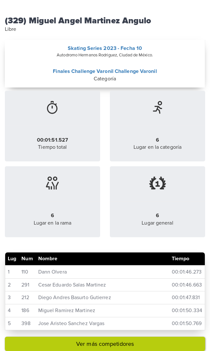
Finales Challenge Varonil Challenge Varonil (105, 71)
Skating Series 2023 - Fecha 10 (105, 48)
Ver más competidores (105, 343)
